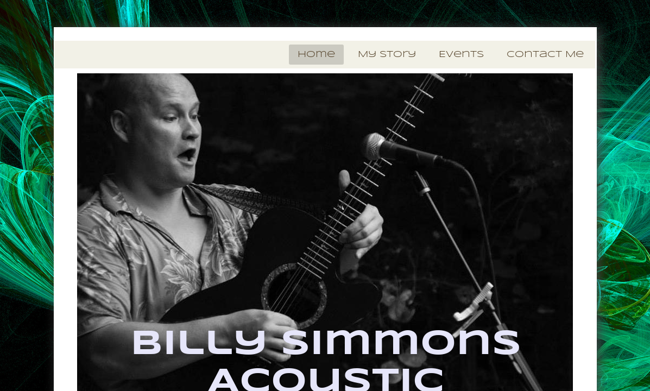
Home (316, 54)
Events (461, 54)
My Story (387, 54)
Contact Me (545, 54)
